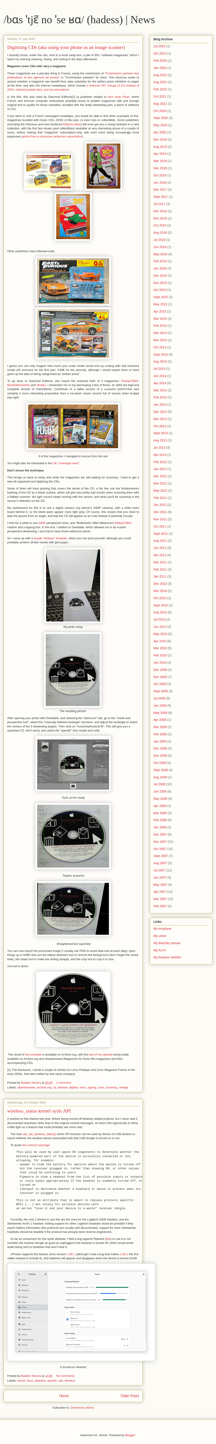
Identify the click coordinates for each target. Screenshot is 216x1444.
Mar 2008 (160, 813)
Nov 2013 (160, 419)
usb (60, 1380)
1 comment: (64, 1082)
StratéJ (41, 385)
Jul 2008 (159, 784)
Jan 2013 (159, 469)
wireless (70, 1380)
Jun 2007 (159, 877)
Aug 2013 (160, 440)
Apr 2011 (159, 555)
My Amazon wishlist (167, 957)
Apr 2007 (159, 891)
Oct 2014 (159, 347)
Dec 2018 (160, 168)
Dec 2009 (160, 670)
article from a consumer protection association (52, 136)
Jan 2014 (159, 404)
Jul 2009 (159, 698)
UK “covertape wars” (66, 463)
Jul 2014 (159, 368)
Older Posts (130, 1396)
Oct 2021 (159, 96)
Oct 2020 (159, 111)
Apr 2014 (159, 383)
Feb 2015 (160, 325)
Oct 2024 (159, 53)
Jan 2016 (159, 268)
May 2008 (160, 798)
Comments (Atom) (82, 1407)
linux (30, 1380)
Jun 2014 (159, 376)
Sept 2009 (160, 691)
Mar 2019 (160, 161)
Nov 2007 (160, 841)
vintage (123, 1087)
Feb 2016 (160, 261)
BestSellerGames (18, 385)
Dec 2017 (160, 189)
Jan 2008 (159, 827)
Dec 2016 (160, 211)
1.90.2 (124, 1254)
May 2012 (160, 490)
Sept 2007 (160, 856)
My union (159, 936)
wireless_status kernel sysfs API (39, 1111)
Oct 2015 (159, 290)
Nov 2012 (160, 483)
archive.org (44, 1087)
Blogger (130, 1435)
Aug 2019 (160, 147)
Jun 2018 (159, 182)
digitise (73, 1087)
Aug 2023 (160, 75)
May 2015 (160, 304)
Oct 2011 (159, 526)
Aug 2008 (160, 777)
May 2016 (160, 254)
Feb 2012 (160, 498)
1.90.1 (71, 1254)
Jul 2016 (159, 240)
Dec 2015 (160, 275)
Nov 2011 (160, 519)
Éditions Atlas (72, 124)
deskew (62, 1087)
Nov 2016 (160, 218)
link (108, 1239)
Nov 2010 (160, 591)
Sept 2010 (160, 605)
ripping (91, 1087)
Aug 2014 (160, 361)
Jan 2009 (159, 741)
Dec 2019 (160, 139)
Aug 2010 (160, 612)
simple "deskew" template (50, 538)
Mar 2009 (160, 727)
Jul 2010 (159, 619)
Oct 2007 (159, 849)
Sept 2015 (160, 297)
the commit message (36, 1145)
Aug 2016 (160, 232)
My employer (162, 928)
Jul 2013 (159, 447)
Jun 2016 (159, 247)
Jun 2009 (159, 705)
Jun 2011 (159, 548)
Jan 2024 (159, 68)
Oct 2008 (159, 763)
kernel (21, 1380)
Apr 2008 (159, 806)
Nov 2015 (160, 283)
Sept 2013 (160, 433)
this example (33, 1054)
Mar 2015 (160, 318)
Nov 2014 (160, 340)
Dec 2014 (160, 333)
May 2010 (160, 634)
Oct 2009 (159, 684)
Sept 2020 (160, 118)
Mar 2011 (160, 562)
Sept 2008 (160, 770)
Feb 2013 (160, 462)
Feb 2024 (160, 60)
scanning (111, 1087)
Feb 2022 (160, 89)
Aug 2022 (160, 82)
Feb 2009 (160, 734)
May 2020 (160, 125)
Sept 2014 (160, 354)
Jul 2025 (159, 46)
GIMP (42, 523)
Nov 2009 (160, 677)
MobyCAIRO (123, 523)
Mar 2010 (160, 648)
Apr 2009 (159, 720)
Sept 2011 (160, 533)
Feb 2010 (160, 655)
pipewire (40, 1380)
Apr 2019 (159, 153)
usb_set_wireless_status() (39, 1134)
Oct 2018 (159, 175)
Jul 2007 (159, 870)
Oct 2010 (159, 598)
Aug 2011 (160, 540)
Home (64, 1396)
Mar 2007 (160, 899)
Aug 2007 (160, 863)
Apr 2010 (159, 641)
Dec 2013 (160, 412)
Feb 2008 (160, 820)
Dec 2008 (160, 748)
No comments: (66, 1376)
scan (101, 1087)
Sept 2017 (160, 197)
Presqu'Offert (129, 381)
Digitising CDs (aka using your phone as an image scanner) (66, 47)
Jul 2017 (159, 204)
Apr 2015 (159, 311)
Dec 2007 (160, 834)
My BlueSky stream (167, 943)
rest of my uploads (101, 1054)
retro (83, 1087)
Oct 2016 (159, 225)
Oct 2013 (159, 426)
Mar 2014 (160, 390)
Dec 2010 (160, 583)
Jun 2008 (159, 791)
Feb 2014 (160, 397)
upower (52, 1380)
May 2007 (160, 885)
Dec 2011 (160, 512)
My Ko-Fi (159, 950)
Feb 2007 (160, 906)
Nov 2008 (160, 755)
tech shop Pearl (118, 96)
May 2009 (160, 713)
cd (54, 1087)
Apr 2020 (159, 132)
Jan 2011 (159, 576)
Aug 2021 (160, 103)
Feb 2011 (160, 569)
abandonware (26, 1087)
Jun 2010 (159, 626)
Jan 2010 (159, 662)
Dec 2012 (160, 476)
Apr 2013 (159, 455)
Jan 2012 (159, 505)
